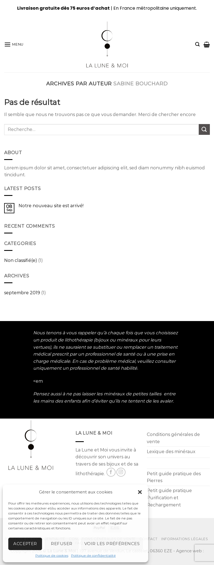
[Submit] (204, 129)
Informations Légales (184, 539)
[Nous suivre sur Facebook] (111, 472)
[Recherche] (197, 44)
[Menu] (14, 44)
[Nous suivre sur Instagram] (121, 472)
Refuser (61, 543)
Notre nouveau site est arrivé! (51, 205)
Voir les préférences (112, 543)
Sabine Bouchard (140, 83)
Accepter (25, 543)
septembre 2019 (22, 292)
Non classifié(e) (20, 260)
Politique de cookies (51, 555)
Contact (148, 539)
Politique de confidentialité (93, 555)
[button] (140, 492)
